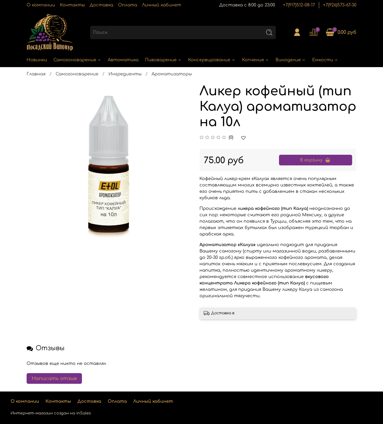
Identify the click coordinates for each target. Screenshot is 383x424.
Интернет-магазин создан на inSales (51, 413)
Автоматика (123, 60)
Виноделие (291, 60)
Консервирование (211, 60)
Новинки (37, 60)
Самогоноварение (77, 60)
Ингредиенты (125, 74)
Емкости (325, 60)
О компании (41, 5)
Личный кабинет (161, 5)
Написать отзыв (54, 378)
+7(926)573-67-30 (339, 5)
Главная (36, 74)
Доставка (101, 5)
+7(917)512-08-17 (299, 5)
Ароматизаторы (172, 74)
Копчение (255, 60)
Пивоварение (163, 60)
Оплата (127, 5)
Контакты (72, 5)
